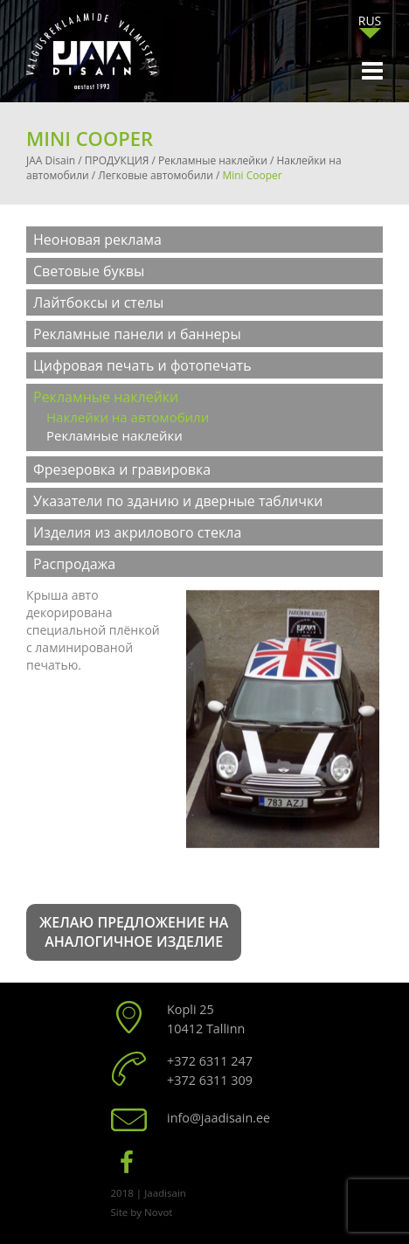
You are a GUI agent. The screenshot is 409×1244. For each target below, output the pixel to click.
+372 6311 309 (210, 1080)
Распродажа (74, 563)
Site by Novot (142, 1212)
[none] (370, 24)
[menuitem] (370, 20)
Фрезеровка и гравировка (122, 469)
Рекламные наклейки (105, 397)
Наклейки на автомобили (127, 417)
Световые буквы (88, 271)
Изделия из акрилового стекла (137, 532)
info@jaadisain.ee (218, 1117)
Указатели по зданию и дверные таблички (177, 501)
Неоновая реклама (97, 239)
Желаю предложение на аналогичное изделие (133, 932)
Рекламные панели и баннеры (137, 334)
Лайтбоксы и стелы (98, 302)
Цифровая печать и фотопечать (142, 365)
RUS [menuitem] (370, 20)
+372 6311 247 (210, 1061)
